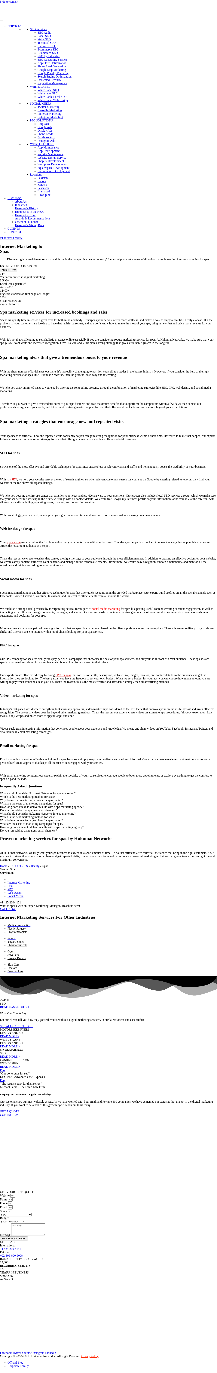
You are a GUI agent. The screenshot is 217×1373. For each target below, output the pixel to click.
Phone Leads (45, 134)
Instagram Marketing (50, 117)
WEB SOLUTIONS (42, 144)
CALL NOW (8, 909)
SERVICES (14, 25)
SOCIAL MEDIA (40, 103)
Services (5, 1211)
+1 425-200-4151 (10, 1251)
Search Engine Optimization (55, 76)
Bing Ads (43, 123)
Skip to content (9, 1)
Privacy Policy (90, 1358)
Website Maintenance (50, 154)
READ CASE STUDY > (15, 1007)
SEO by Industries (49, 56)
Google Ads (45, 127)
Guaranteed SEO (48, 52)
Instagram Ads (46, 140)
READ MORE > (10, 1046)
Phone (4, 1203)
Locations (36, 174)
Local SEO (44, 36)
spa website (13, 542)
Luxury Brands (17, 958)
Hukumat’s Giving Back (29, 225)
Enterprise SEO (47, 46)
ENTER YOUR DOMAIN (16, 266)
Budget (4, 1218)
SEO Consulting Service (52, 59)
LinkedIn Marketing (50, 110)
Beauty (35, 866)
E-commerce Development (54, 171)
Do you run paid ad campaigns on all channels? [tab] (28, 810)
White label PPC (48, 93)
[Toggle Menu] (1, 20)
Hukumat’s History (26, 208)
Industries (21, 205)
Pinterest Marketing (49, 113)
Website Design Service (52, 157)
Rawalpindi (44, 194)
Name (4, 1199)
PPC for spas (63, 675)
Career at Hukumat (26, 221)
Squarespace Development (53, 167)
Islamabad (44, 191)
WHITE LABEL (40, 86)
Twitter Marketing (49, 107)
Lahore (42, 181)
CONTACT (14, 232)
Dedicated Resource (50, 79)
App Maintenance (48, 147)
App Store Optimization (52, 63)
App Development (49, 150)
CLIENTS (14, 228)
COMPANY (15, 198)
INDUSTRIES (19, 866)
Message (5, 1237)
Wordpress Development (52, 164)
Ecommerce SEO (48, 49)
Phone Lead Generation (52, 66)
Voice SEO (44, 39)
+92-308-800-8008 (11, 1257)
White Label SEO (48, 90)
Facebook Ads (46, 137)
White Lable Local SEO (52, 96)
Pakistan (43, 177)
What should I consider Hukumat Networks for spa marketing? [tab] (38, 793)
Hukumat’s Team (25, 215)
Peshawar (43, 188)
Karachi (42, 184)
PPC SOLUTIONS (41, 120)
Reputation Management (52, 83)
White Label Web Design (53, 100)
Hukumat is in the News (29, 211)
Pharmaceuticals (17, 945)
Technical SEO (47, 42)
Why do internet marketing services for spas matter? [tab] (31, 800)
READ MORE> (9, 1036)
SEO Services (38, 29)
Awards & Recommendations (32, 218)
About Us (21, 201)
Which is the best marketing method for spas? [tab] (27, 796)
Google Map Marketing (52, 69)
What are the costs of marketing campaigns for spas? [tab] (31, 803)
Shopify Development (51, 161)
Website (5, 1195)
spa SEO (12, 479)
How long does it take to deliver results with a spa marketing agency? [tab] (42, 806)
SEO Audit (44, 32)
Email (4, 1207)
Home (3, 866)
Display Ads (45, 130)
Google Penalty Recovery (53, 73)
